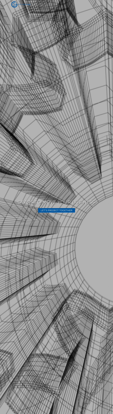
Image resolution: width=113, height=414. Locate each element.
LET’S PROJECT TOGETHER (56, 210)
